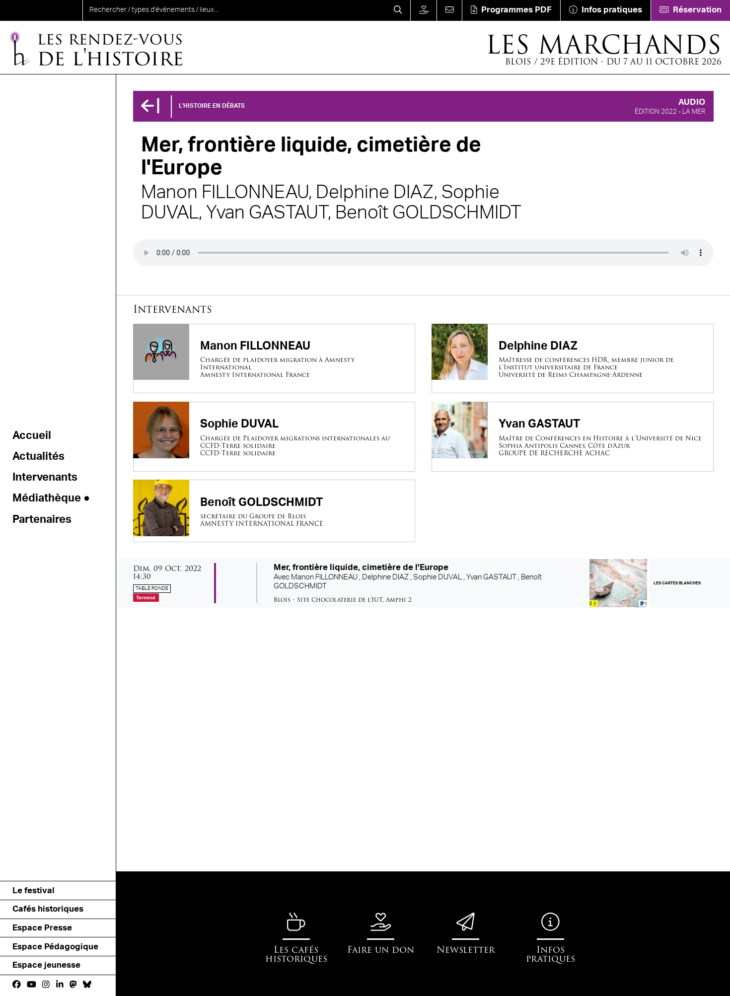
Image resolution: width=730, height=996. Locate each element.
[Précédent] (150, 106)
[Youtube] (31, 985)
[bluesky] (87, 985)
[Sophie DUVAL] (274, 437)
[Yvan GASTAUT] (573, 437)
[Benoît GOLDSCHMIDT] (274, 511)
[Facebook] (16, 985)
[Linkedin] (60, 985)
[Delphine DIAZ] (573, 359)
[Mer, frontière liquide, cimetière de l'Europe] (423, 583)
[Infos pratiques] (605, 10)
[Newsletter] (466, 933)
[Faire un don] (423, 10)
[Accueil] (95, 48)
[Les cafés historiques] (296, 938)
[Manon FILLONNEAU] (274, 359)
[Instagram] (46, 985)
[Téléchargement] (511, 10)
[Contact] (449, 10)
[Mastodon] (73, 985)
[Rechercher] (397, 10)
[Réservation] (690, 10)
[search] (234, 10)
